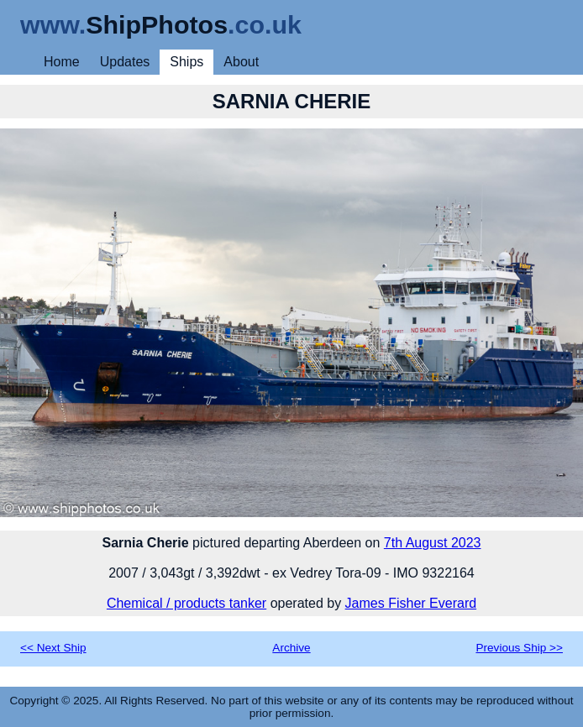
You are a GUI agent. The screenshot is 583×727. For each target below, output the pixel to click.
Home (62, 62)
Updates (125, 62)
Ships (186, 62)
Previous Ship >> (519, 647)
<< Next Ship (53, 647)
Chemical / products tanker (186, 603)
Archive (291, 647)
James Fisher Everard (411, 603)
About (241, 62)
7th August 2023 (432, 543)
